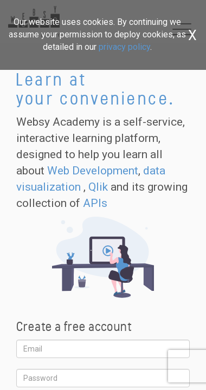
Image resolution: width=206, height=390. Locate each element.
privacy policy (124, 47)
